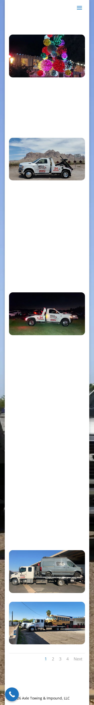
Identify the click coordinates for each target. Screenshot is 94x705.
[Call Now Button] (12, 694)
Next (78, 659)
